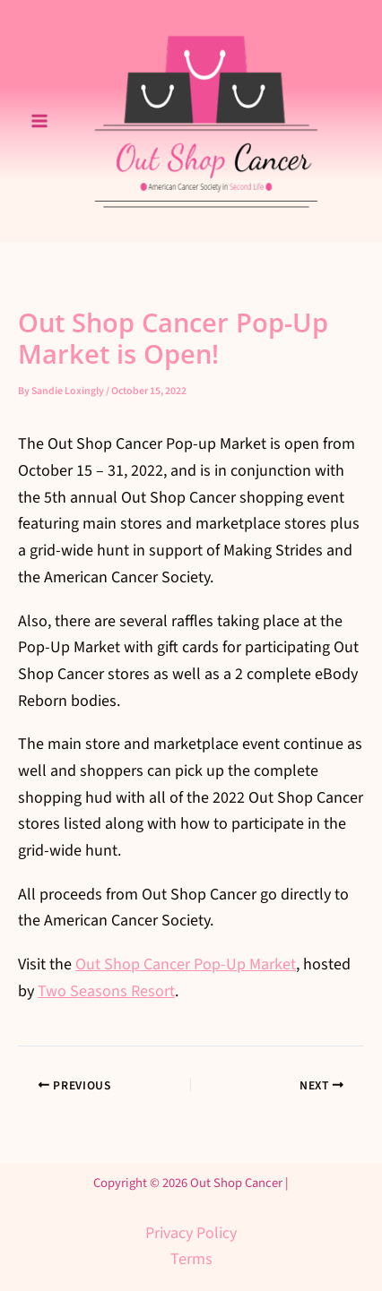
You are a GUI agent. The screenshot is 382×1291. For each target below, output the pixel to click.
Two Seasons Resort (106, 991)
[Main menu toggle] (39, 121)
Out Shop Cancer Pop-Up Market (185, 964)
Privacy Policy (191, 1233)
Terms (191, 1259)
